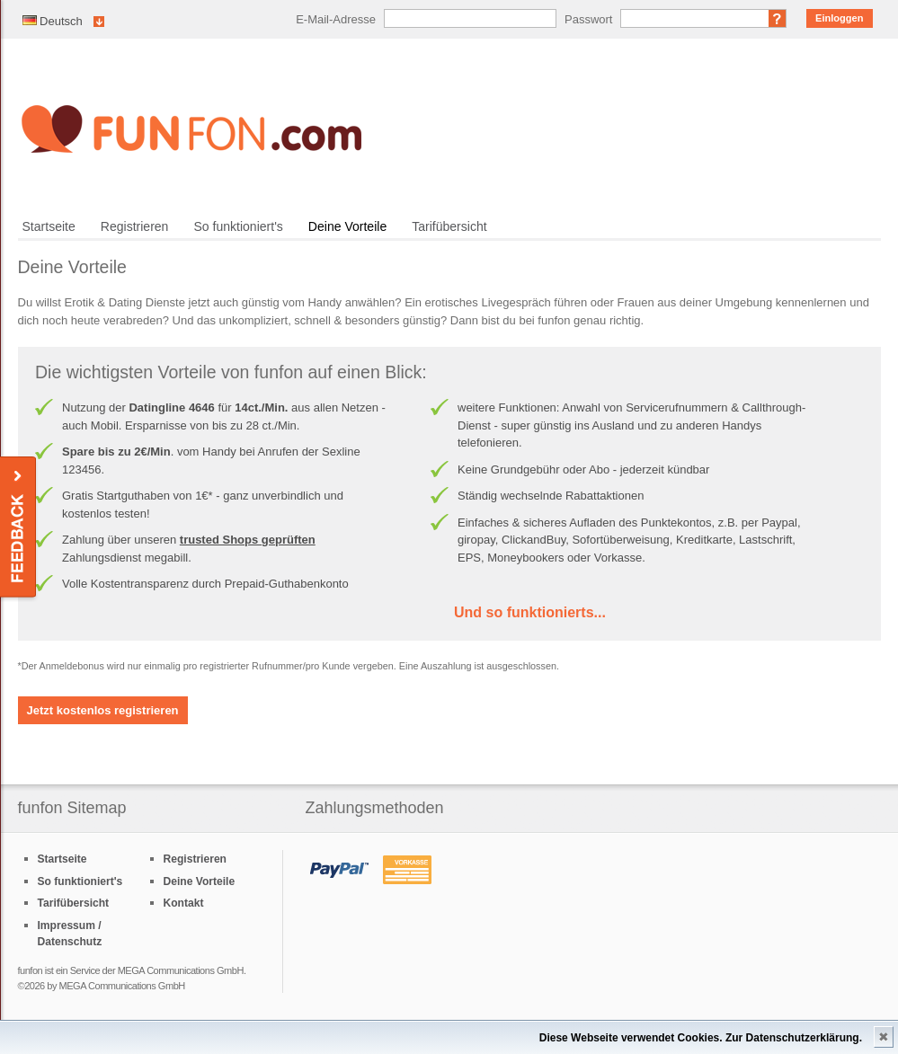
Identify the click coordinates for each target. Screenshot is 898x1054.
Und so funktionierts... (530, 612)
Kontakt (184, 903)
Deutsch (52, 21)
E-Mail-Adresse (336, 19)
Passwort (588, 19)
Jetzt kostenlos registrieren (103, 710)
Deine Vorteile (347, 226)
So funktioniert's (237, 226)
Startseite (49, 226)
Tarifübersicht (449, 226)
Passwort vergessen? (778, 18)
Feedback (19, 528)
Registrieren (135, 226)
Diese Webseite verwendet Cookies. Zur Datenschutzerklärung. (700, 1038)
